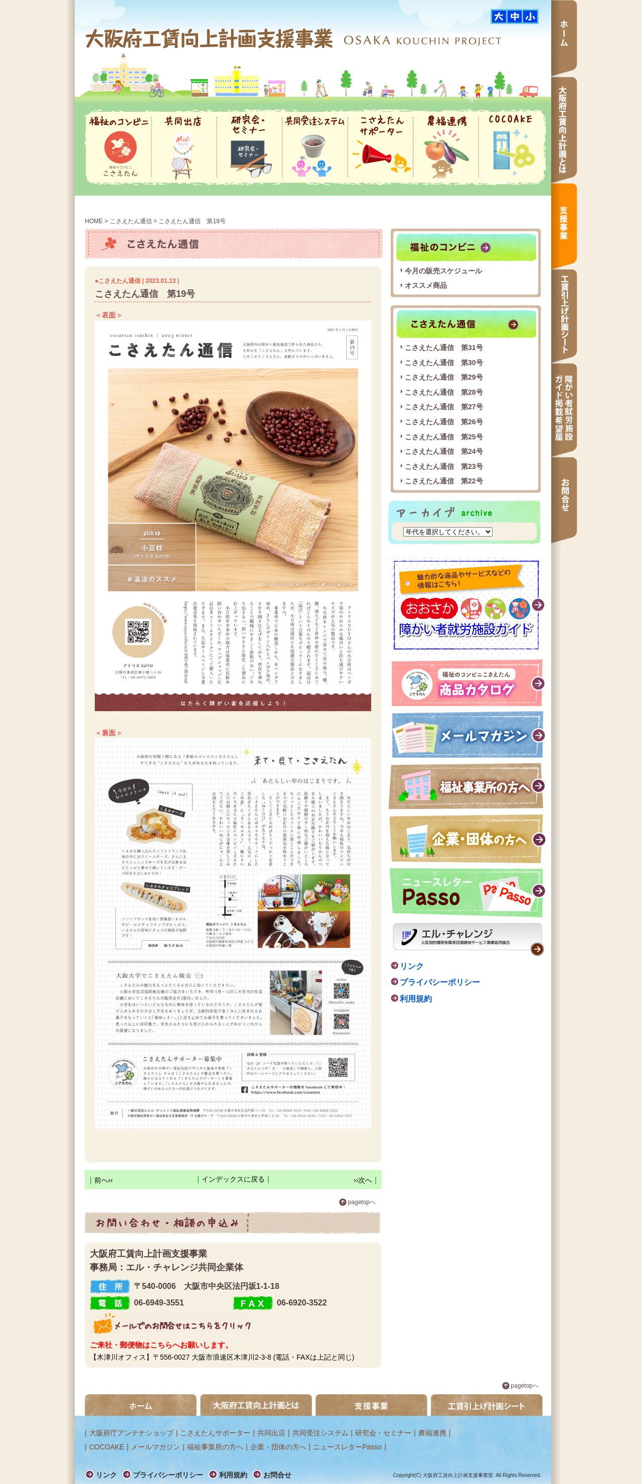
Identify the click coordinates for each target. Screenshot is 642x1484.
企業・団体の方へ (467, 838)
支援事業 (564, 226)
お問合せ (564, 500)
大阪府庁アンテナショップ (131, 1433)
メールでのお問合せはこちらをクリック (170, 1323)
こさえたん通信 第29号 (444, 377)
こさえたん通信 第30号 (444, 363)
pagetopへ (362, 1202)
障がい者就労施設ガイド (467, 604)
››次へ (363, 1180)
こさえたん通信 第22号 (444, 481)
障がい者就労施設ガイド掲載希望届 (564, 410)
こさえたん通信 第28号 (444, 392)
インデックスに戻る (233, 1179)
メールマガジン (469, 734)
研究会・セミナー (249, 147)
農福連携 (445, 147)
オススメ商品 (426, 285)
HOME (94, 221)
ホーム (564, 38)
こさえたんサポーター (380, 147)
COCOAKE (511, 147)
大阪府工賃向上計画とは (564, 130)
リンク (412, 966)
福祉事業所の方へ (467, 786)
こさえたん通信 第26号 (444, 422)
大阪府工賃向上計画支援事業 (210, 38)
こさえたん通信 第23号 (444, 466)
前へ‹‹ (103, 1180)
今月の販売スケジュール (443, 271)
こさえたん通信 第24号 (444, 451)
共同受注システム (315, 147)
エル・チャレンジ (468, 939)
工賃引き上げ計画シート (487, 1405)
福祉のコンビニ (118, 147)
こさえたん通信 (131, 221)
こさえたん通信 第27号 (444, 407)
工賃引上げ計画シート (564, 316)
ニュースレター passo (467, 893)
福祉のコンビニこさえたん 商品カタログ (469, 682)
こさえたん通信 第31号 (444, 348)
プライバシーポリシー (440, 982)
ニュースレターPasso (347, 1447)
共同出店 (184, 147)
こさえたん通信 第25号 (444, 437)
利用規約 (416, 999)
